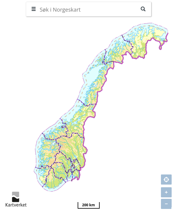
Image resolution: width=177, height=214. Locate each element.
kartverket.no (16, 199)
